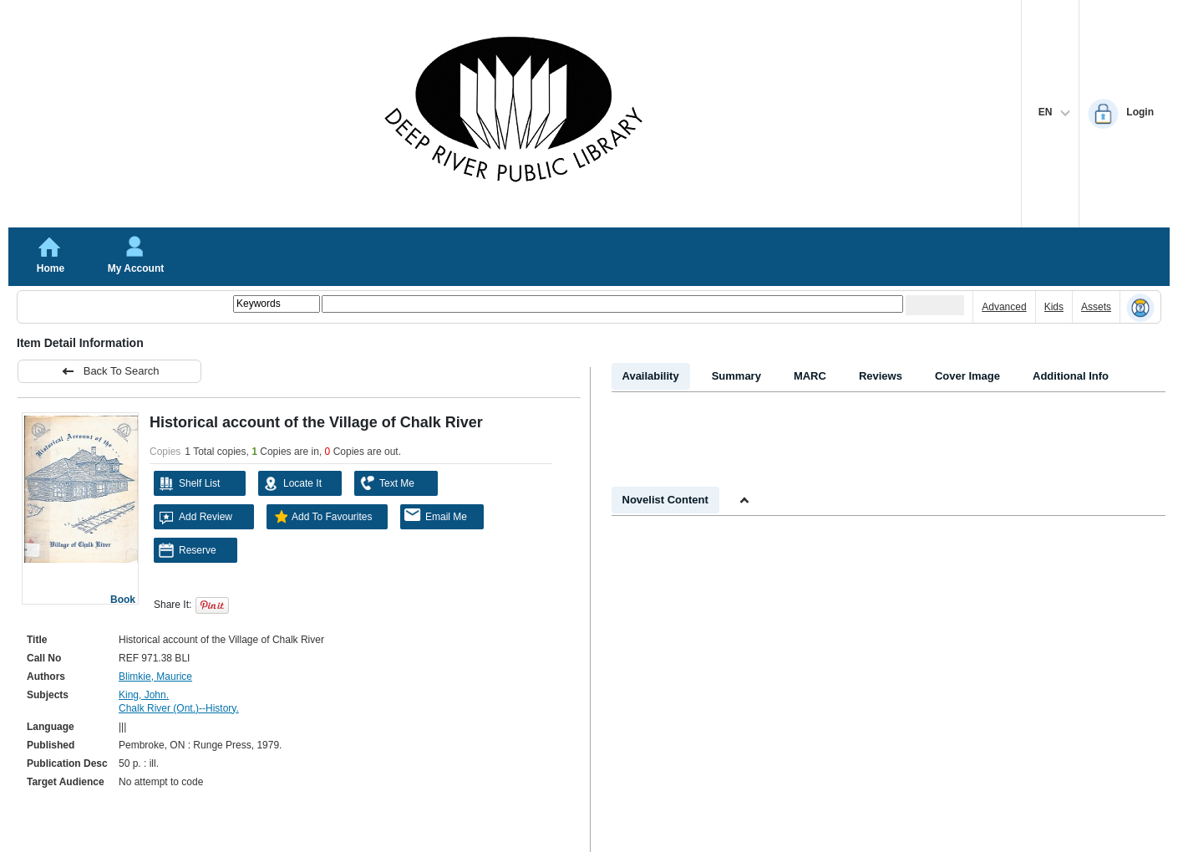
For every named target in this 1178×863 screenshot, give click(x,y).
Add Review (195, 516)
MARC (810, 376)
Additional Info (1071, 376)
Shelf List (189, 483)
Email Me (435, 515)
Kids (1054, 307)
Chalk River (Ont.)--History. (179, 708)
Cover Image (967, 376)
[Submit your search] (935, 305)
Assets (1096, 307)
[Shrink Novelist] (744, 501)
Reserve (187, 550)
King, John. (144, 695)
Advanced (1004, 307)
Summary (736, 376)
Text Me (386, 483)
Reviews (880, 376)
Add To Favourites (322, 516)
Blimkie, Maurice (155, 676)
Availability (650, 376)
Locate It (292, 483)
